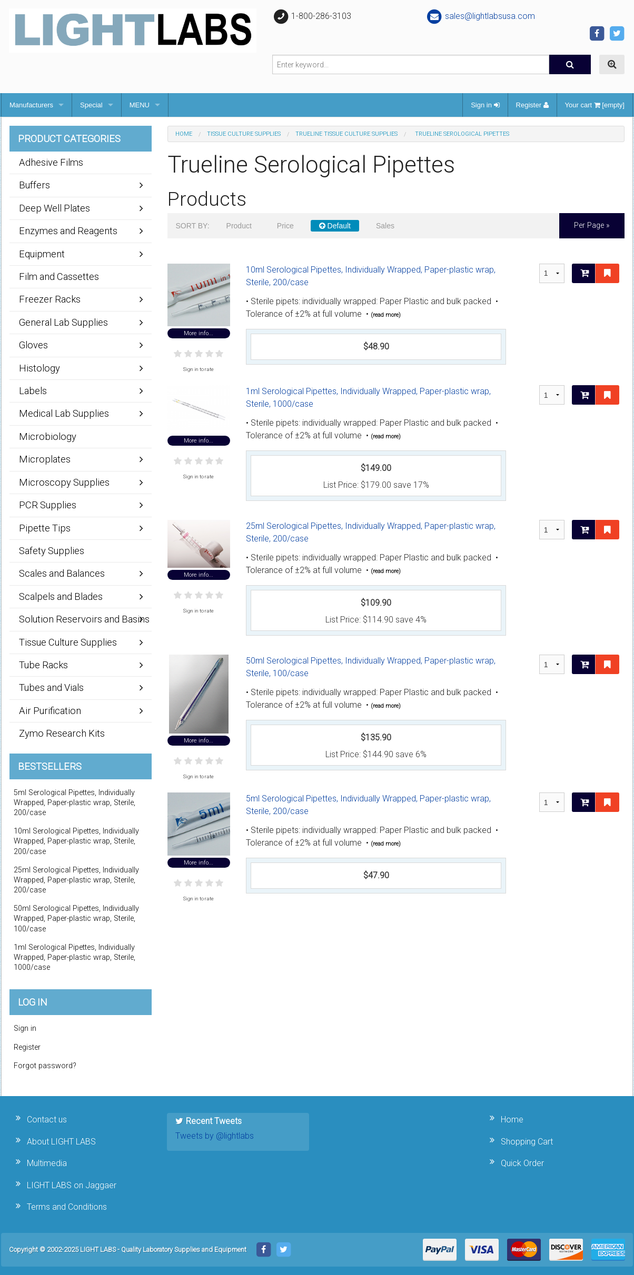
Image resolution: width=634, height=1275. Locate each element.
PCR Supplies (47, 504)
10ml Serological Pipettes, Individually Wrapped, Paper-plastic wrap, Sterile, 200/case (371, 276)
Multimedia (47, 1163)
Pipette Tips (45, 528)
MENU (140, 105)
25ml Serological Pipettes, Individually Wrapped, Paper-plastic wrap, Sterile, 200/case (371, 532)
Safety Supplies (51, 550)
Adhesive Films (51, 162)
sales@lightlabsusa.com (480, 16)
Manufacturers (31, 105)
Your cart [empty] (595, 105)
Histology (39, 368)
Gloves (33, 344)
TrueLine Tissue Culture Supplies (346, 133)
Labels (33, 390)
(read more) (386, 315)
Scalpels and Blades (61, 596)
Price (285, 226)
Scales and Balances (62, 573)
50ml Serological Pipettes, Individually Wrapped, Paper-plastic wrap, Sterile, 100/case (371, 667)
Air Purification (50, 710)
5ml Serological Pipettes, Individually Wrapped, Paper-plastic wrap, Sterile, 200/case (368, 805)
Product (239, 226)
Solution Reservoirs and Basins (84, 619)
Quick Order (522, 1163)
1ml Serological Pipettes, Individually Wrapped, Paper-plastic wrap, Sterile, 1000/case (368, 397)
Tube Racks (43, 664)
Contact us (47, 1120)
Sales (385, 226)
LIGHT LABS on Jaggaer (71, 1185)
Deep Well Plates (54, 208)
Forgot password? (45, 1065)
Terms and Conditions (67, 1207)
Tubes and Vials (51, 687)
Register (532, 105)
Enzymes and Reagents (68, 230)
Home (183, 133)
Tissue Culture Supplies (244, 133)
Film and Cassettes (59, 276)
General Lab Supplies (63, 322)
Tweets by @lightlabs (214, 1136)
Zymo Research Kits (62, 733)
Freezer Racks (50, 299)
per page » (592, 225)
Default (335, 226)
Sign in (485, 105)
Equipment (42, 253)
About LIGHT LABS (61, 1142)
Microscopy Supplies (64, 482)
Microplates (45, 459)
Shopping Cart (527, 1142)
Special (91, 105)
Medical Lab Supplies (64, 413)
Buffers (34, 184)
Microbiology (47, 436)
